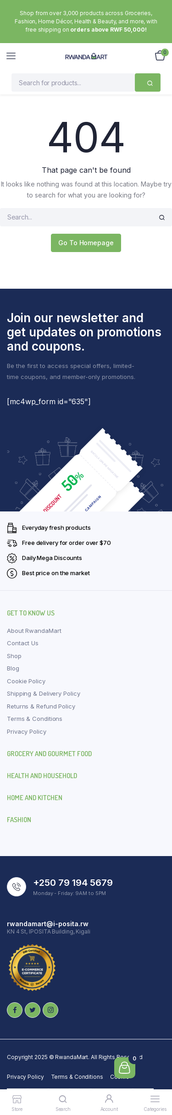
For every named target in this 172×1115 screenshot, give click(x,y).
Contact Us (23, 643)
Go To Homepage (86, 243)
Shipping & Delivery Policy (43, 693)
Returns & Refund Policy (41, 706)
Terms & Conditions (34, 718)
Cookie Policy (26, 681)
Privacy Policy (26, 731)
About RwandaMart (34, 630)
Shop (14, 655)
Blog (13, 668)
